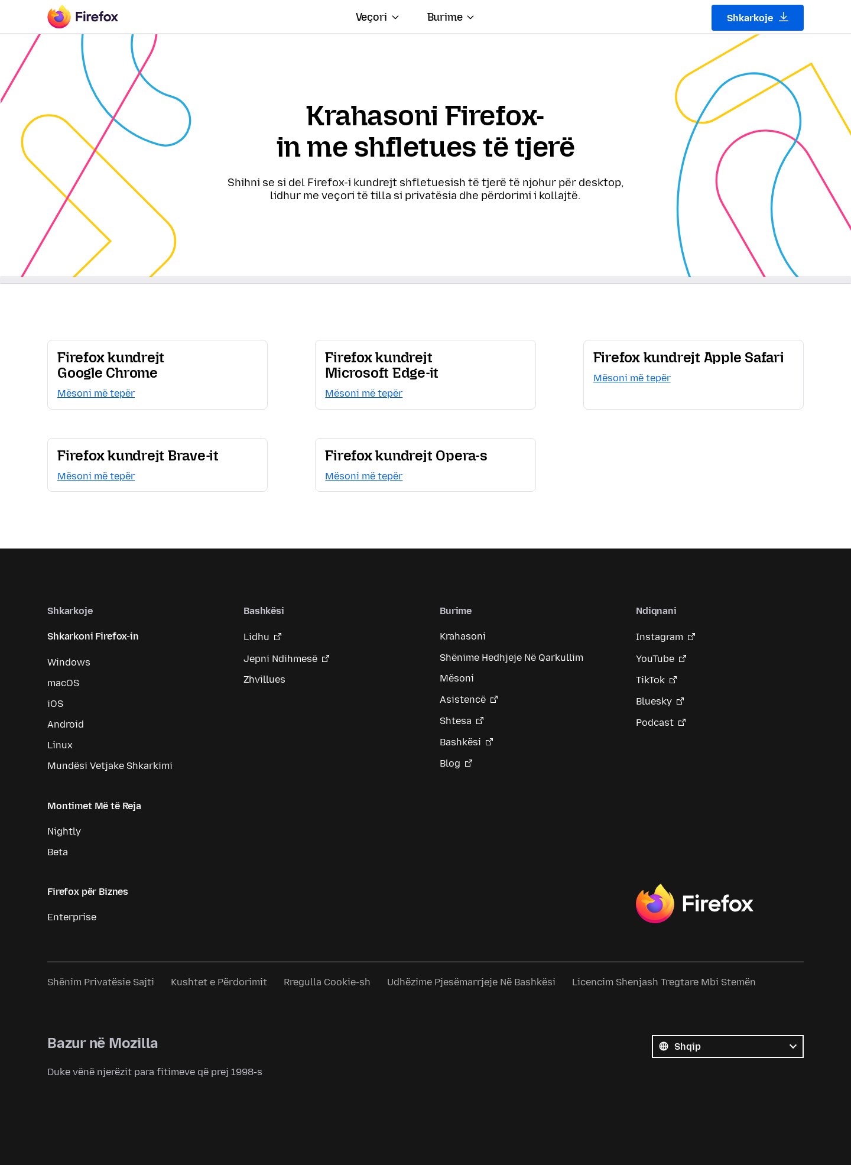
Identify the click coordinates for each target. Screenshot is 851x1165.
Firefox (694, 904)
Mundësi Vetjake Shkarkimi (110, 765)
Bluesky (654, 701)
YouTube (655, 658)
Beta (57, 852)
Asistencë (463, 699)
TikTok (650, 680)
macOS (63, 683)
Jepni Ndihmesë (280, 658)
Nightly (64, 831)
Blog (450, 763)
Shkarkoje (757, 18)
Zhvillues (264, 679)
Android (65, 724)
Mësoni (457, 678)
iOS (55, 703)
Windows (68, 662)
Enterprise (71, 917)
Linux (60, 745)
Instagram (659, 636)
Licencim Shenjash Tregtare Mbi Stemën (664, 982)
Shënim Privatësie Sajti (100, 982)
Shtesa (456, 720)
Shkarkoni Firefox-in (93, 636)
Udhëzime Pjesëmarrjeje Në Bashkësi (471, 982)
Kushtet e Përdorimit (219, 982)
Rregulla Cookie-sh (327, 982)
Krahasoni (463, 636)
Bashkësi (460, 742)
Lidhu (256, 636)
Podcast (655, 722)
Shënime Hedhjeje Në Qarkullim (511, 657)
